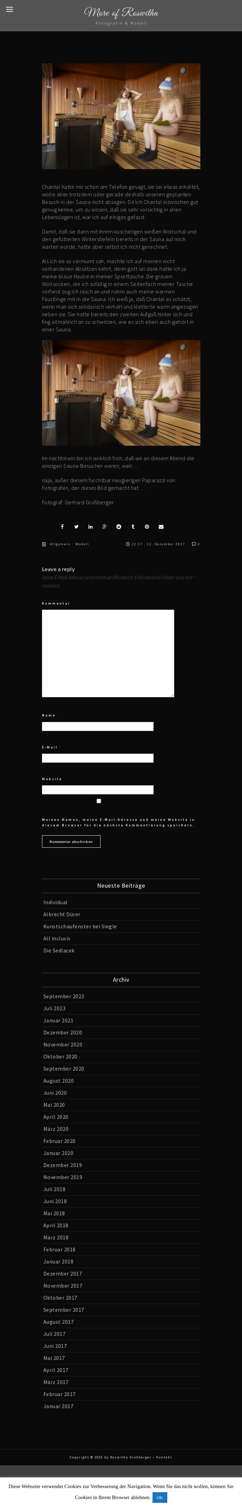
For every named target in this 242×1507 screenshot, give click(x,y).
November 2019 (63, 1177)
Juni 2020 (55, 1092)
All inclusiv (57, 938)
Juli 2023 (54, 1008)
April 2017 (56, 1369)
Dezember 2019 (62, 1165)
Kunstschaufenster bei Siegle (80, 926)
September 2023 (63, 996)
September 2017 (63, 1309)
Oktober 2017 (60, 1297)
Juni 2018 (55, 1201)
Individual (55, 902)
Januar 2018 (58, 1261)
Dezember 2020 (62, 1032)
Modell (82, 544)
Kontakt (164, 1457)
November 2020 (63, 1044)
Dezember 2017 (62, 1273)
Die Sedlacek (59, 950)
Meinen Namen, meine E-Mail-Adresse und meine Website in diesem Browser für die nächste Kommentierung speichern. (118, 822)
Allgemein (60, 544)
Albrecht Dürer (62, 914)
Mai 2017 (54, 1357)
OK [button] (160, 1497)
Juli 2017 (54, 1333)
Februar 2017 (59, 1394)
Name (51, 715)
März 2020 (56, 1128)
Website (52, 779)
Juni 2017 (55, 1345)
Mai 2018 (54, 1213)
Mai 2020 (54, 1104)
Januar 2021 (58, 1020)
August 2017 (58, 1321)
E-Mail (52, 747)
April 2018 (56, 1225)
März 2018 (56, 1237)
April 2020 (56, 1116)
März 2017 (56, 1382)
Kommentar (58, 603)
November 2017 (63, 1285)
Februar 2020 (59, 1140)
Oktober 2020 (60, 1056)
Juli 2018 (54, 1189)
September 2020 (63, 1068)
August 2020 (58, 1080)
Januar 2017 (58, 1406)
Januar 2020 (58, 1152)
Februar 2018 (59, 1249)
